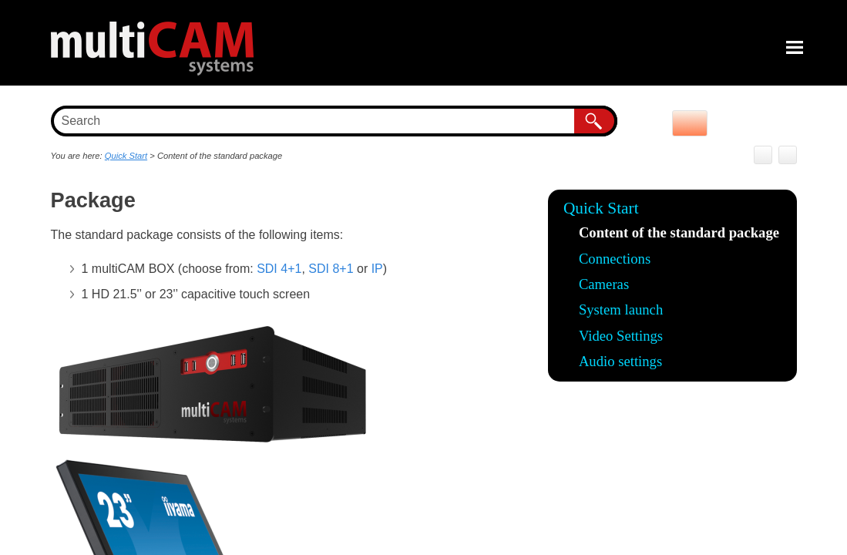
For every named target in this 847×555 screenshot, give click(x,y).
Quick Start (601, 208)
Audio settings (620, 361)
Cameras (604, 284)
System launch (621, 309)
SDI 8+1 (330, 268)
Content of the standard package (679, 232)
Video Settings (621, 336)
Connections (614, 259)
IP (377, 268)
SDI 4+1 (279, 268)
